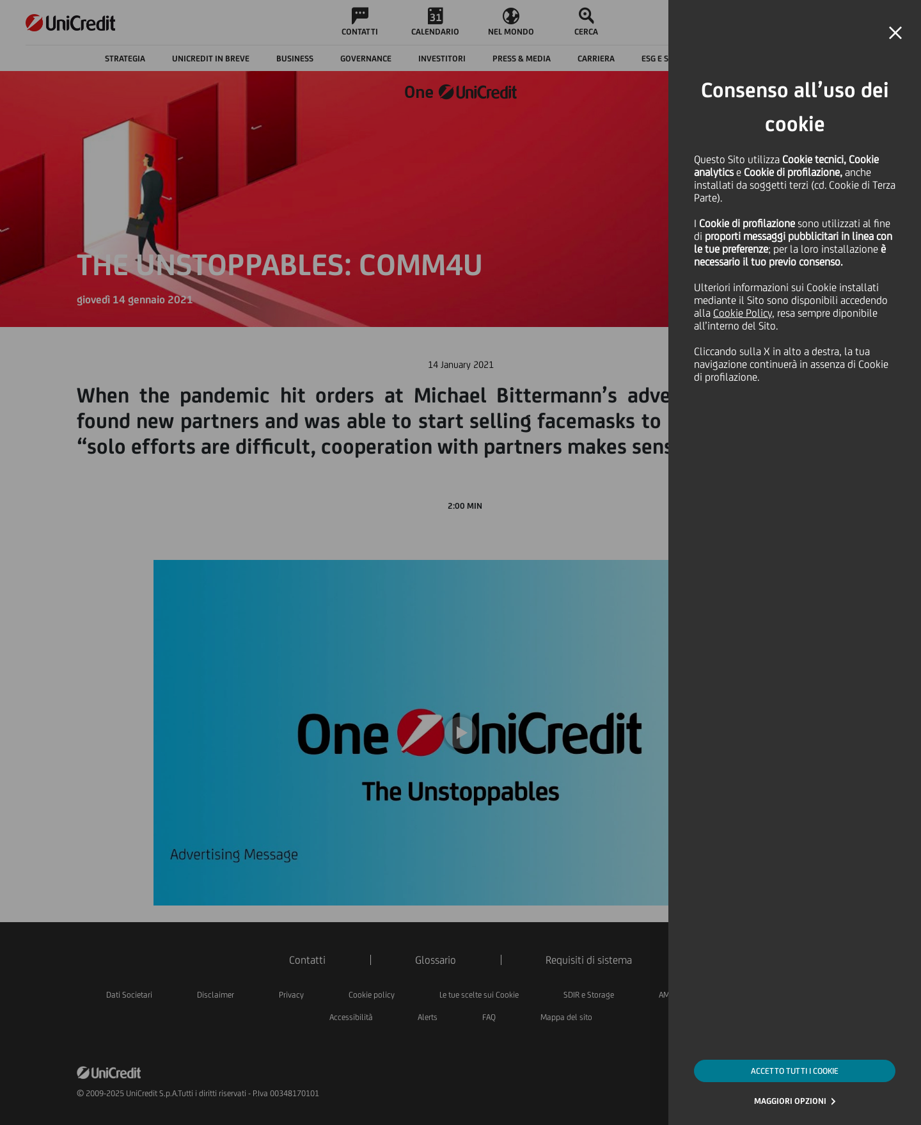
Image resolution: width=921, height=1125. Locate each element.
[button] (895, 33)
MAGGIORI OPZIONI (790, 1101)
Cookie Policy (742, 313)
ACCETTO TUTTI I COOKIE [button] (794, 1071)
